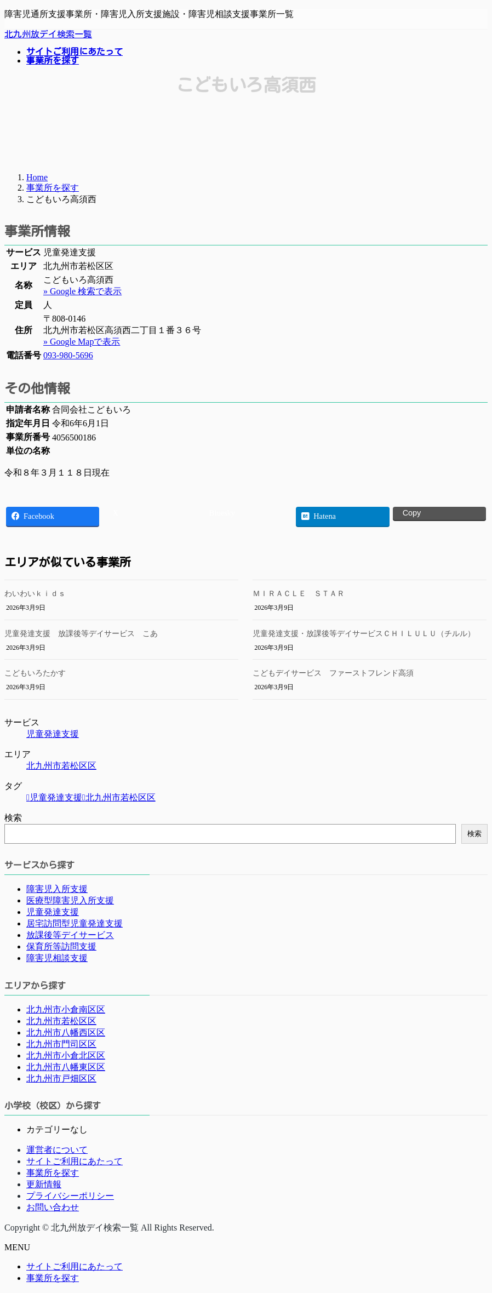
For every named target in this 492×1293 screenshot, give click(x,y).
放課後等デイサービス (70, 935)
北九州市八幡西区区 (65, 1032)
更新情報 (43, 1184)
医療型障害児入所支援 (70, 900)
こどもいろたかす (35, 673)
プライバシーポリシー (70, 1195)
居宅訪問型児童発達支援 (74, 923)
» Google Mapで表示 (81, 341)
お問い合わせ (52, 1207)
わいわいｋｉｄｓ (35, 594)
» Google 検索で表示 (82, 291)
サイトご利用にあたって (74, 1161)
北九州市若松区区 (61, 765)
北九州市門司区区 (61, 1044)
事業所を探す (52, 1172)
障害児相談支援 (57, 958)
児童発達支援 (52, 734)
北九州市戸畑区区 (61, 1078)
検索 (13, 817)
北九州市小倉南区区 (65, 1009)
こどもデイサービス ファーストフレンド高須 (333, 673)
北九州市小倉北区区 (65, 1055)
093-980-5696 (68, 355)
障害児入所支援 (57, 889)
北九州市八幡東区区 (65, 1067)
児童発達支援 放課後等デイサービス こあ (81, 634)
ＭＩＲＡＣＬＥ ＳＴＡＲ (299, 594)
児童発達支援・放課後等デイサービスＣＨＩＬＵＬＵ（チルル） (364, 634)
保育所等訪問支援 (61, 946)
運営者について (57, 1149)
